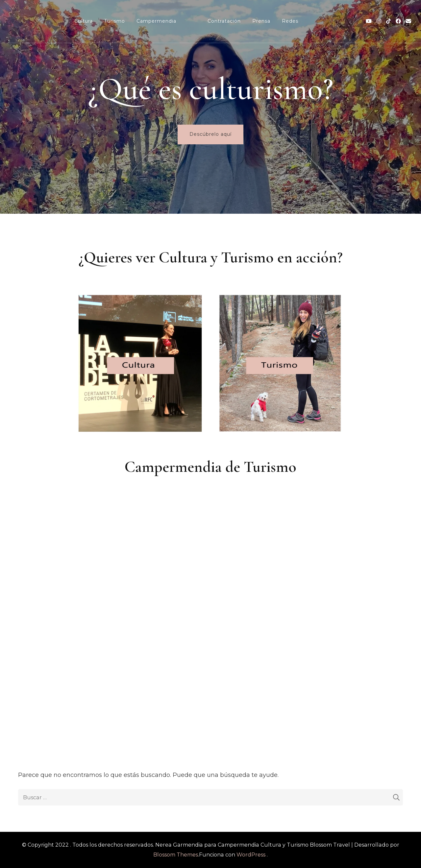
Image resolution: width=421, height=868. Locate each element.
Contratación (224, 21)
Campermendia (156, 21)
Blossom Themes (175, 855)
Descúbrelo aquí (210, 134)
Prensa (261, 21)
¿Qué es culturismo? (210, 89)
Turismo (114, 21)
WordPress (250, 855)
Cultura (83, 21)
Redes (290, 21)
